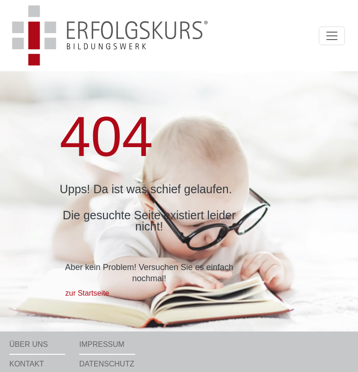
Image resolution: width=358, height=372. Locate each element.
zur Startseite (87, 293)
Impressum (101, 344)
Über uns (28, 344)
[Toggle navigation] (332, 36)
